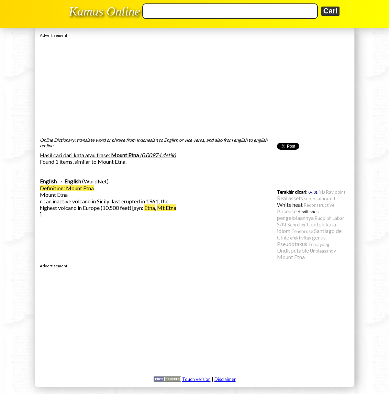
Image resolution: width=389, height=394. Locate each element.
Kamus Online (104, 11)
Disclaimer (225, 379)
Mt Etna (166, 207)
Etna (149, 207)
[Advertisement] (194, 86)
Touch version (196, 379)
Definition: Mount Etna (67, 188)
